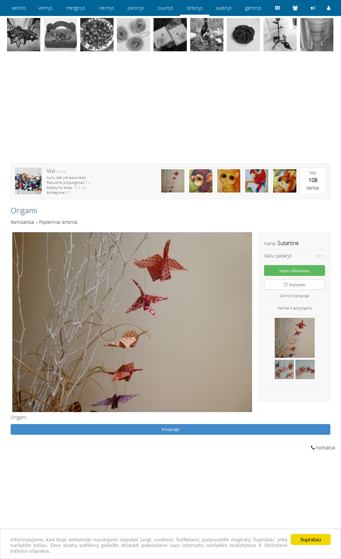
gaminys (253, 8)
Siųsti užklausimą (294, 271)
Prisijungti (170, 429)
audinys (224, 8)
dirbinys (195, 8)
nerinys (106, 8)
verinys (45, 8)
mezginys (75, 8)
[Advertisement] (170, 111)
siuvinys (165, 8)
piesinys (136, 8)
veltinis (19, 8)
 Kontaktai (323, 447)
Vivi (51, 171)
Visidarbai (312, 180)
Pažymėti (294, 284)
